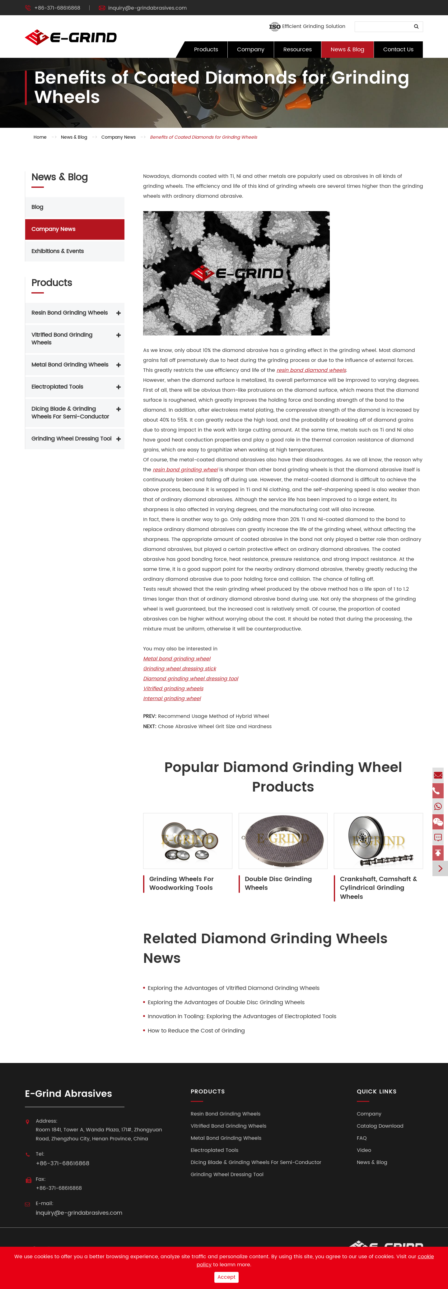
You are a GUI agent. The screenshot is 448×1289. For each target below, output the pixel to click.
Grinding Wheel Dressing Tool (71, 438)
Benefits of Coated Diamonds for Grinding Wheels (203, 137)
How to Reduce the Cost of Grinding (196, 1031)
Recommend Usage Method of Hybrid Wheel (213, 716)
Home (40, 137)
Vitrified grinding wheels (173, 689)
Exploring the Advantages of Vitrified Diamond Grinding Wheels (234, 988)
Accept (226, 1277)
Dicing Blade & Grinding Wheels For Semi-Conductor (70, 413)
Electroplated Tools (57, 386)
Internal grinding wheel (172, 699)
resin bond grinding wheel (185, 470)
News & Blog (347, 49)
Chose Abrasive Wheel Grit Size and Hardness (215, 727)
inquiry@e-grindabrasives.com (147, 8)
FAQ (362, 1138)
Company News (118, 137)
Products (206, 49)
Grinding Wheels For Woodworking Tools (181, 884)
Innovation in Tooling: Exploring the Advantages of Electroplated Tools (242, 1017)
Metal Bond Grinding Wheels (69, 364)
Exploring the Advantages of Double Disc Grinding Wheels (226, 1003)
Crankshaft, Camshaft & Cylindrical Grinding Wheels (378, 888)
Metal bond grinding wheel (176, 659)
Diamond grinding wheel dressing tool (190, 679)
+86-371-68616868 (57, 8)
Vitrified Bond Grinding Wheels (61, 339)
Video (364, 1150)
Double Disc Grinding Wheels (278, 884)
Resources (297, 49)
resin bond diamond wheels (311, 370)
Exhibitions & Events (57, 251)
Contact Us (398, 49)
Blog (37, 207)
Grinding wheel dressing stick (179, 669)
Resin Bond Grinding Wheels (69, 312)
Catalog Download (380, 1126)
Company (250, 49)
